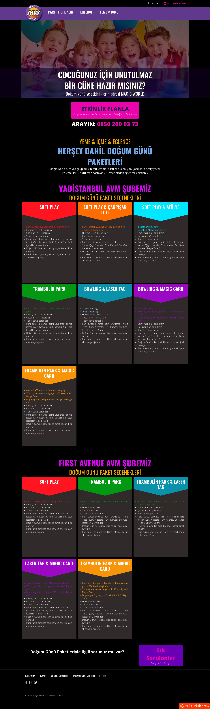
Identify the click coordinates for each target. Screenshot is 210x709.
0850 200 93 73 (117, 124)
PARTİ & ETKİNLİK (60, 12)
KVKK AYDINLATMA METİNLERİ (84, 675)
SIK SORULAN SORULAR (59, 675)
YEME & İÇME (109, 12)
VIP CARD (153, 3)
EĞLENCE (86, 12)
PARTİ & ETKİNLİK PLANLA (175, 3)
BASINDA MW (30, 675)
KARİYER (43, 675)
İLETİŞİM (102, 675)
